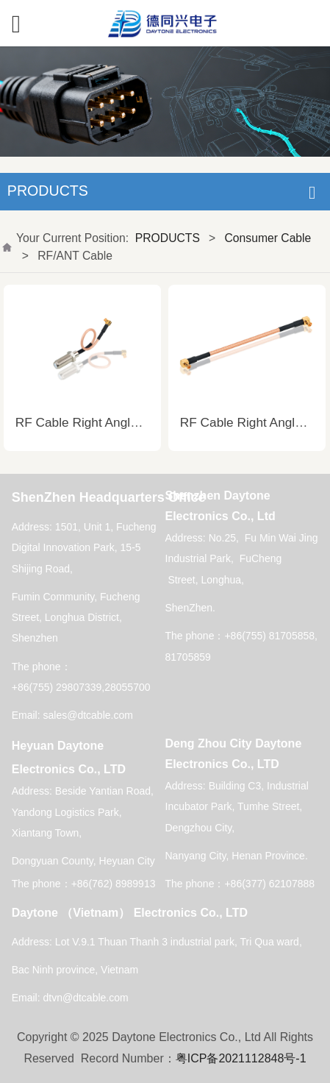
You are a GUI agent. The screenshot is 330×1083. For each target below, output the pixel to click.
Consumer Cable (268, 238)
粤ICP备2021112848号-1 (241, 1058)
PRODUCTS (167, 238)
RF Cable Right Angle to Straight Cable (125, 422)
